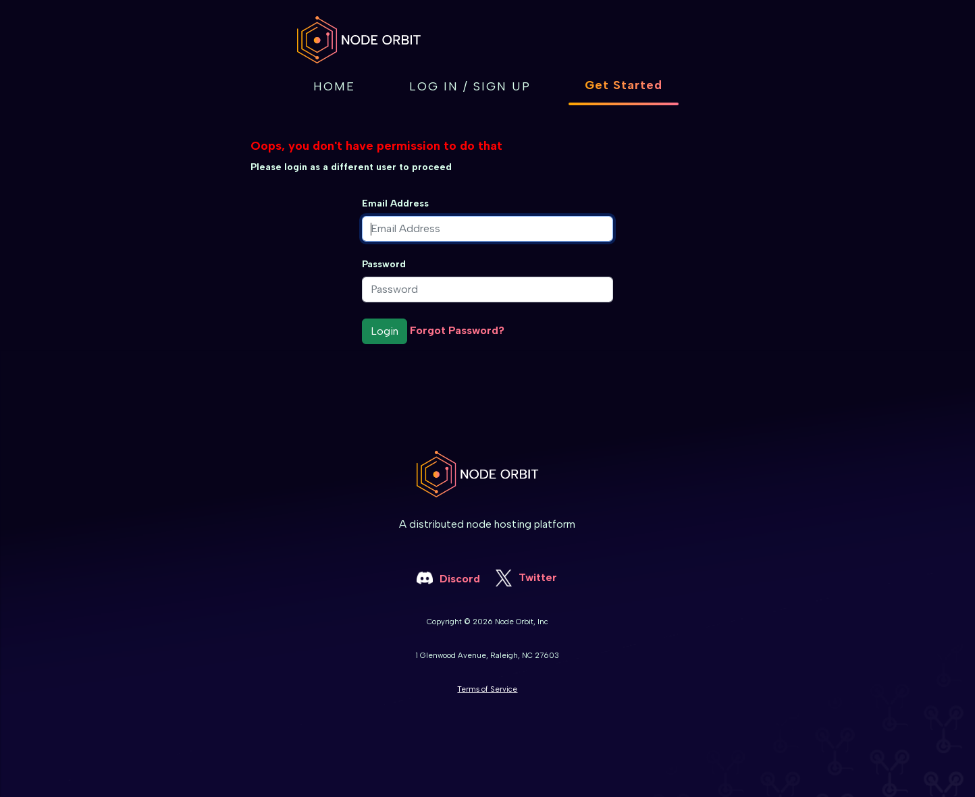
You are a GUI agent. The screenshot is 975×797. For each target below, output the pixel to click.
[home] (369, 39)
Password (384, 264)
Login (384, 331)
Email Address (395, 203)
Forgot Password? (457, 330)
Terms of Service (487, 689)
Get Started (623, 85)
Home (334, 86)
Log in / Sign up (470, 86)
